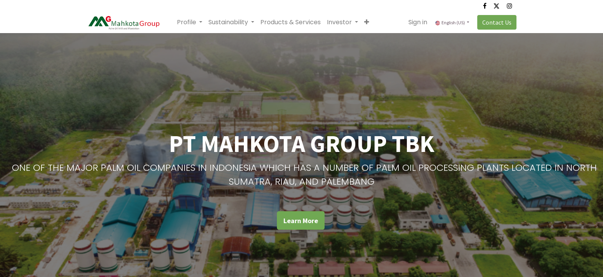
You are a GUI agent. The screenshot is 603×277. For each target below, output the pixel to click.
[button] (368, 22)
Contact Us (495, 22)
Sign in (416, 22)
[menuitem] (292, 22)
